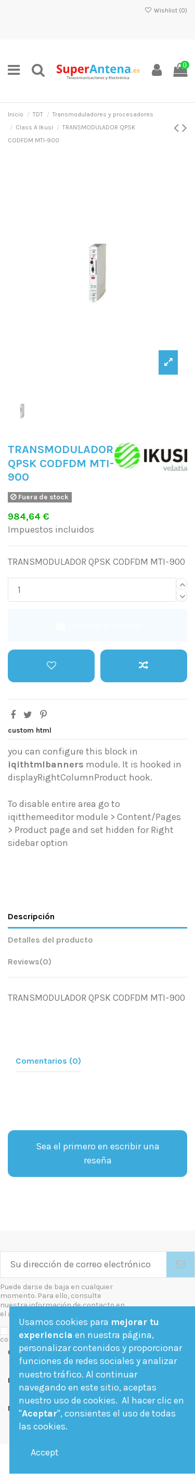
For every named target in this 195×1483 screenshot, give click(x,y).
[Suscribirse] (180, 1264)
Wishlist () (166, 10)
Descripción (31, 916)
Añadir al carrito (97, 625)
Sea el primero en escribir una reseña (98, 1153)
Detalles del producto (50, 940)
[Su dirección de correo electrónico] (83, 1264)
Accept (45, 1452)
